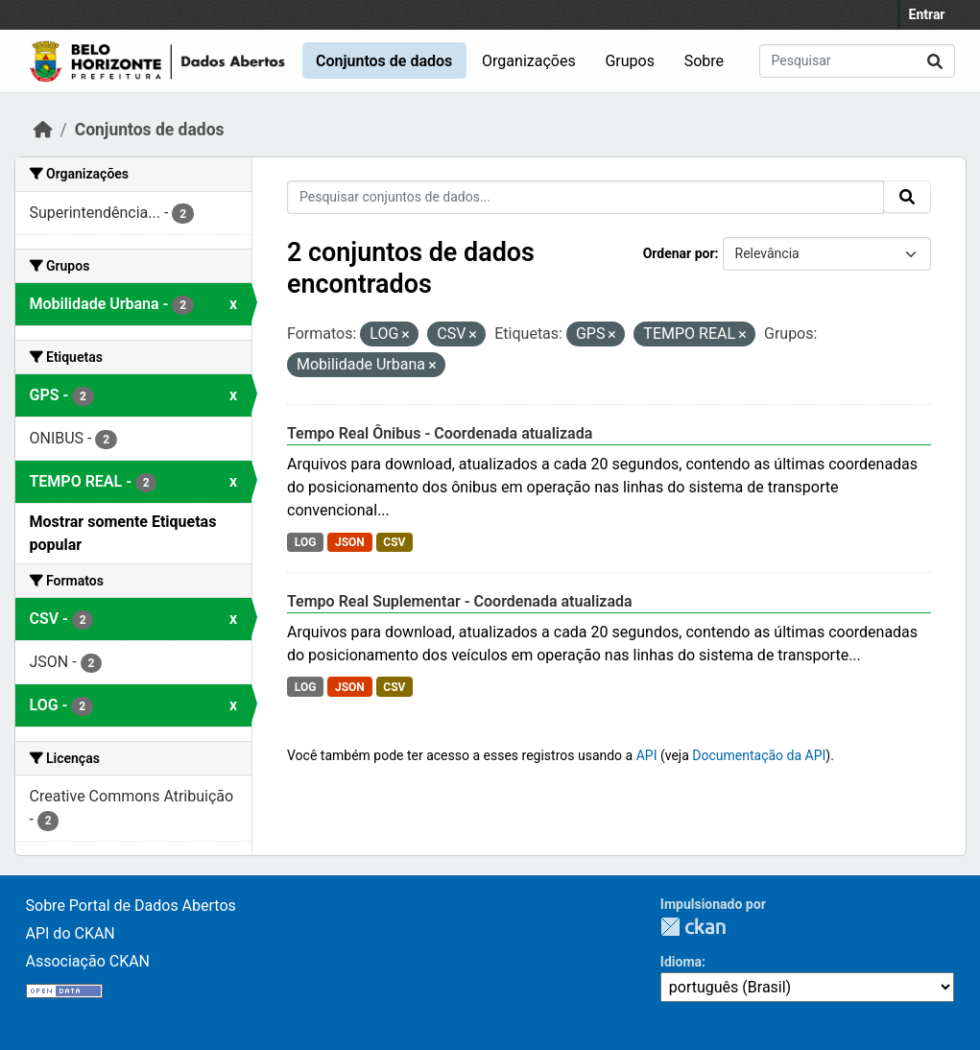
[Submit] (935, 61)
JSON (350, 542)
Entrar (927, 14)
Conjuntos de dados (384, 61)
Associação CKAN (88, 961)
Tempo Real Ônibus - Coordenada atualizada (439, 433)
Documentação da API (758, 755)
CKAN (693, 927)
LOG (306, 542)
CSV (394, 542)
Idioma (681, 961)
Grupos (630, 61)
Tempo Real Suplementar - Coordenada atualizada (460, 601)
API (646, 755)
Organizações (529, 61)
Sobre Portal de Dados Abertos (131, 905)
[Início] (43, 129)
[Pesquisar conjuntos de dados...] (857, 61)
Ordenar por (679, 253)
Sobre (704, 61)
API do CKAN (70, 933)
